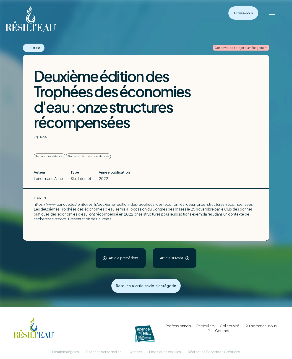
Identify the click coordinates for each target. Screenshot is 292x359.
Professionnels (178, 325)
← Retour (33, 47)
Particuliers (205, 325)
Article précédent (123, 257)
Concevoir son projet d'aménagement (241, 47)
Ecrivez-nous (243, 13)
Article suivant (171, 257)
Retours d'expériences (49, 156)
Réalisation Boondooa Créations (214, 351)
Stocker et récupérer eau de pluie (88, 156)
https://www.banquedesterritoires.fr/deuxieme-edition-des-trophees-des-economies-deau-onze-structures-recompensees (143, 204)
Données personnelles (103, 351)
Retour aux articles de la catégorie (146, 285)
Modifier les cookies (165, 351)
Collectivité (229, 325)
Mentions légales (65, 351)
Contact (222, 330)
